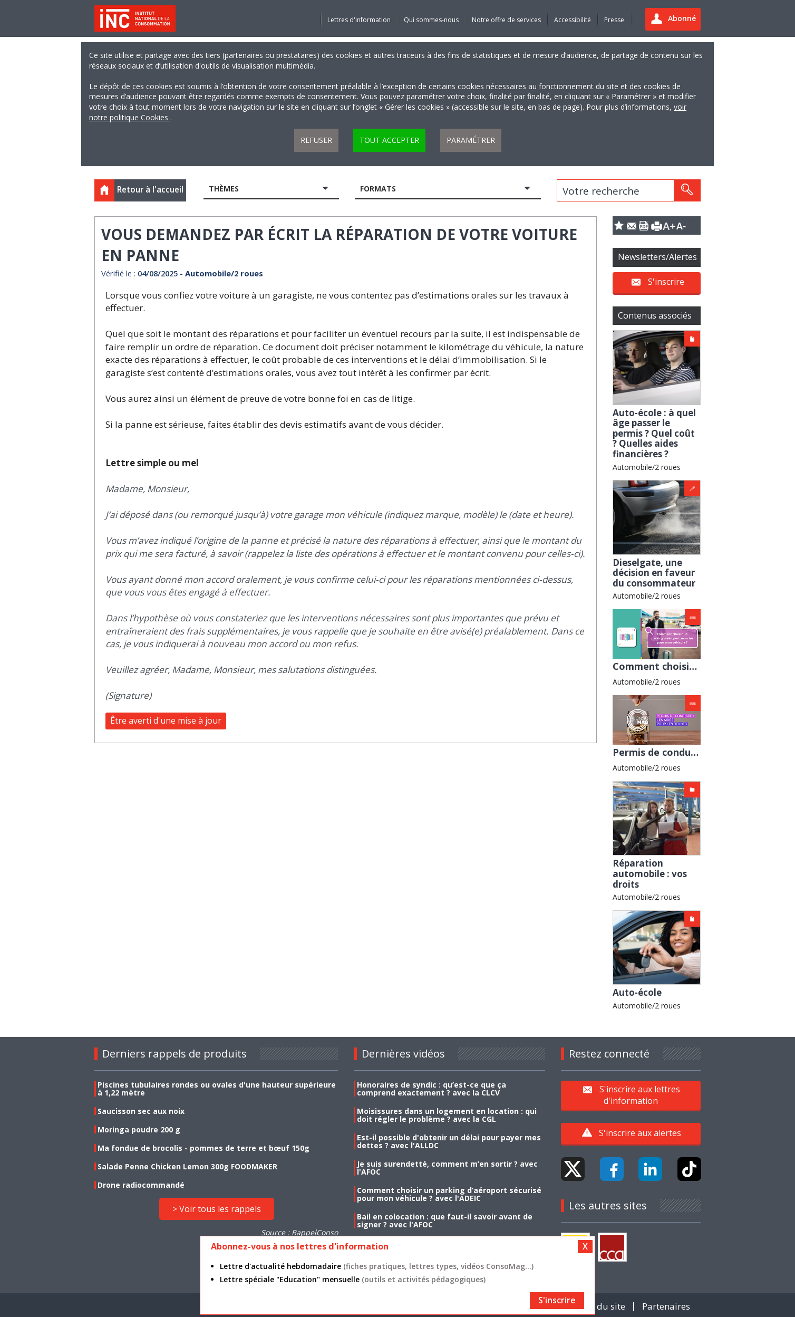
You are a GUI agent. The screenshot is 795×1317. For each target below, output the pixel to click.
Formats (378, 189)
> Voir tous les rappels (216, 1209)
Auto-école (637, 992)
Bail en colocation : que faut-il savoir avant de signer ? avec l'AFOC (444, 1220)
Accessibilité (572, 19)
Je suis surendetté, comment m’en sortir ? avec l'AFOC (447, 1168)
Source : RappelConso (299, 1232)
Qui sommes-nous (431, 19)
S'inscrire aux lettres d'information (639, 1095)
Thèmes (224, 189)
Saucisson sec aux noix (141, 1111)
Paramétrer (471, 140)
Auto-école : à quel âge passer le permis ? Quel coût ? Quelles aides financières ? (654, 433)
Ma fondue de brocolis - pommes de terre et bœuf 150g (203, 1148)
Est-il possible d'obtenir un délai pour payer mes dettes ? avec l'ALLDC (449, 1141)
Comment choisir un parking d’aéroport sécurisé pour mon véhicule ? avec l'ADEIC (449, 1194)
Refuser (316, 140)
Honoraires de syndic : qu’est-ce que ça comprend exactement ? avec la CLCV (431, 1089)
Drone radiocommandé (141, 1185)
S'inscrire (666, 281)
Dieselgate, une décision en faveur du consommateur (654, 572)
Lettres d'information (359, 19)
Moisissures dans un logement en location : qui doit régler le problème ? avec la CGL (447, 1115)
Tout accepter (389, 140)
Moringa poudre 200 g (139, 1129)
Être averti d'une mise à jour (165, 720)
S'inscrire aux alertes (640, 1133)
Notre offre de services (506, 19)
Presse (614, 19)
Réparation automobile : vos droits (650, 873)
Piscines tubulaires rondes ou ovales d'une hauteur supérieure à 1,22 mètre (217, 1089)
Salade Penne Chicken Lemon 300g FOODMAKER (187, 1166)
